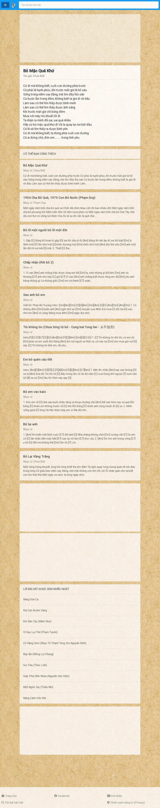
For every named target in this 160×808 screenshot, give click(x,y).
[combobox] (89, 5)
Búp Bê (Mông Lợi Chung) (38, 654)
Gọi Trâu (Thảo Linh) (35, 665)
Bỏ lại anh (30, 424)
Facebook (64, 796)
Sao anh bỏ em (34, 295)
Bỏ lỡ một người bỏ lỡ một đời (45, 230)
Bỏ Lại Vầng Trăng (36, 456)
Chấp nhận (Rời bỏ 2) (38, 262)
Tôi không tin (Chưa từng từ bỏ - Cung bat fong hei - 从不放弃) (68, 327)
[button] (5, 5)
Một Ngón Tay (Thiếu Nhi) (38, 687)
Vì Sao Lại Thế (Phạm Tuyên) (40, 632)
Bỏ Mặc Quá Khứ (35, 165)
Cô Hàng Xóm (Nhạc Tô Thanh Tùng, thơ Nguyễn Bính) (54, 643)
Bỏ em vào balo (34, 392)
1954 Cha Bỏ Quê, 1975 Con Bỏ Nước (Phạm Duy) (59, 198)
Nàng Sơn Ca (30, 599)
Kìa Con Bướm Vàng (35, 610)
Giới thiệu (116, 796)
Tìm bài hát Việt (14, 802)
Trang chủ (11, 796)
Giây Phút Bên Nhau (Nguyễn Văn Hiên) (46, 676)
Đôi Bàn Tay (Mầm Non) (37, 621)
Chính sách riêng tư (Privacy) (128, 802)
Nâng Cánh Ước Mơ (34, 698)
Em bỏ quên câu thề (37, 359)
